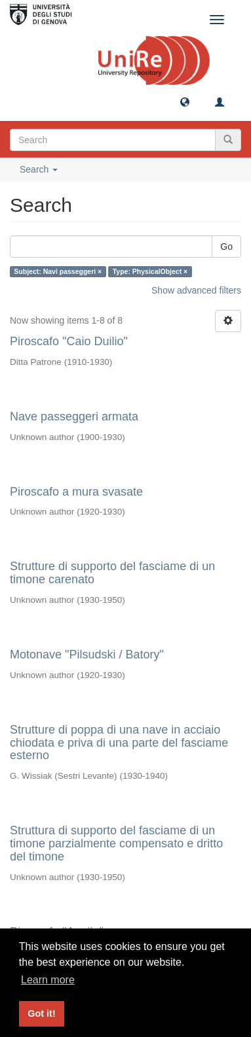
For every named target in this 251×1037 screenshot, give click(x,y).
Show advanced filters (196, 290)
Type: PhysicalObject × (150, 271)
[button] (185, 101)
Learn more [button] (48, 979)
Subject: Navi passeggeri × (58, 271)
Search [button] (39, 169)
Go (226, 246)
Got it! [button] (41, 1013)
